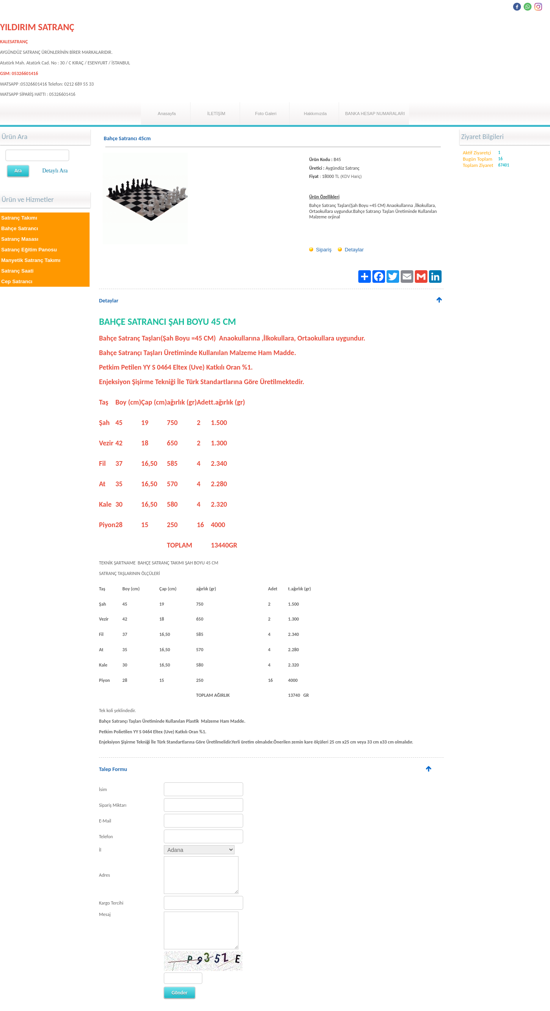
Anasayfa (167, 113)
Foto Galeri (265, 113)
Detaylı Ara (55, 171)
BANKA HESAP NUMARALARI (375, 113)
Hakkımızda (315, 113)
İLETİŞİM (216, 113)
